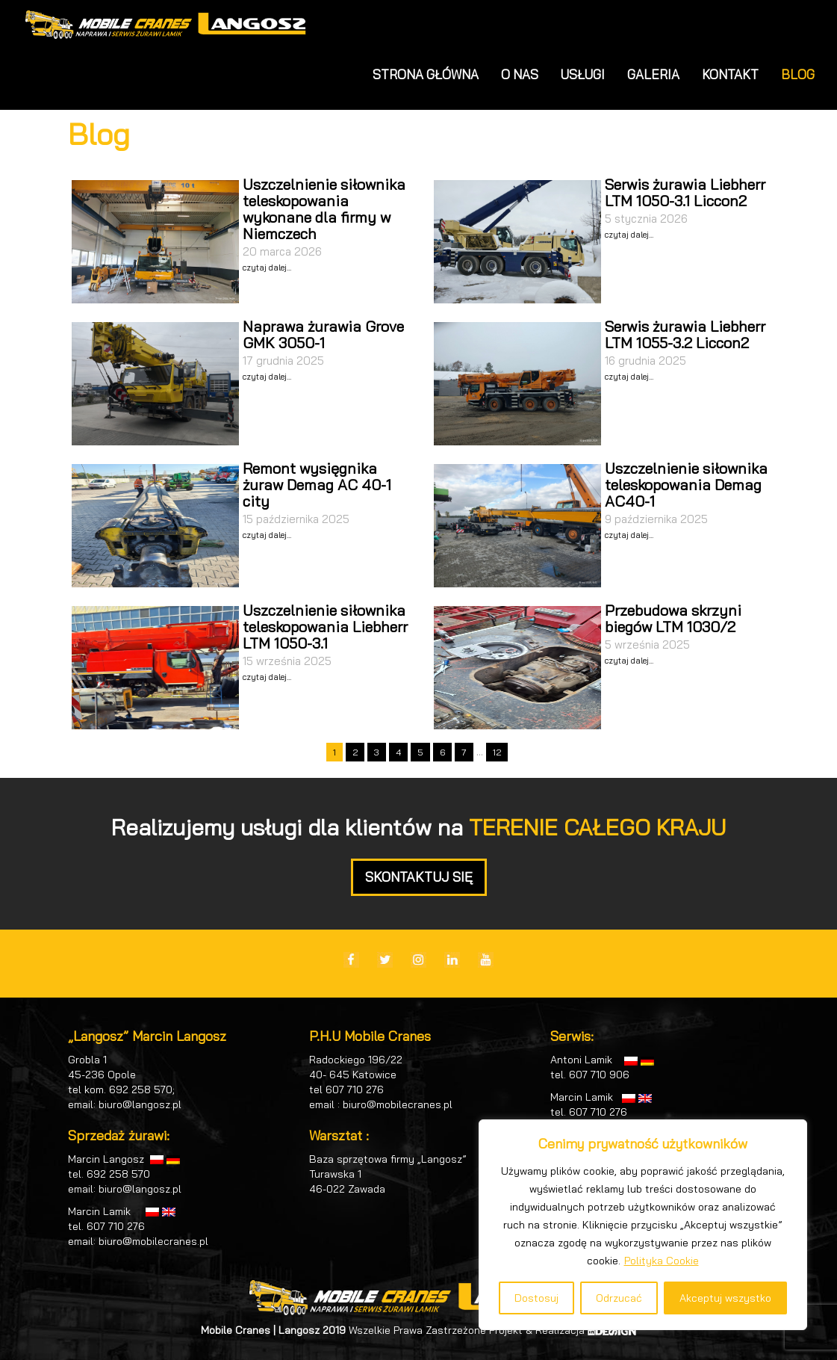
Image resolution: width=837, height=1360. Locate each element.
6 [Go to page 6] (442, 752)
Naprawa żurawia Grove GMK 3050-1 (323, 334)
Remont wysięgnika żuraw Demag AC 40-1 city (317, 484)
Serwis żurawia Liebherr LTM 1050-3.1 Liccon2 (685, 192)
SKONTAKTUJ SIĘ (419, 876)
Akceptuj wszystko (725, 1298)
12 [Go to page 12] (497, 752)
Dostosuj (536, 1298)
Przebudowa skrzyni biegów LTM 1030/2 (673, 618)
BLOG (798, 74)
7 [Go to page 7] (464, 752)
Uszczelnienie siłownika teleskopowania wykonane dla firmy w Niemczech (324, 209)
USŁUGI (583, 74)
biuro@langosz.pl (140, 1104)
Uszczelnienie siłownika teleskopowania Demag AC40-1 (686, 484)
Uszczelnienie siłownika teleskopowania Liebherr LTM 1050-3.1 (325, 626)
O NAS (519, 74)
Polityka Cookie (661, 1260)
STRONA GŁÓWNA (426, 74)
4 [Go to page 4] (398, 752)
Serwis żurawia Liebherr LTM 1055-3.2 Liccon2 (685, 334)
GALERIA (653, 74)
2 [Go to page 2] (355, 752)
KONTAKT (730, 74)
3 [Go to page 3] (376, 752)
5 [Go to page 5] (420, 752)
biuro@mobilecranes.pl (153, 1241)
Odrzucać (619, 1298)
